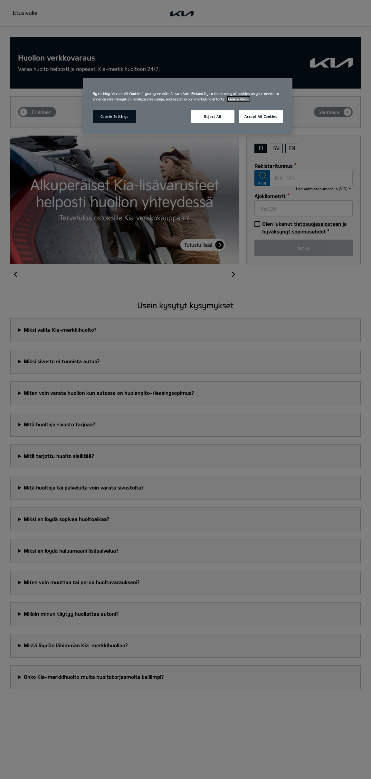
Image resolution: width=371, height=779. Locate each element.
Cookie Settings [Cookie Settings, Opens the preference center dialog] (114, 116)
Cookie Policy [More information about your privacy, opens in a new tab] (238, 99)
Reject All (212, 116)
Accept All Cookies (260, 116)
